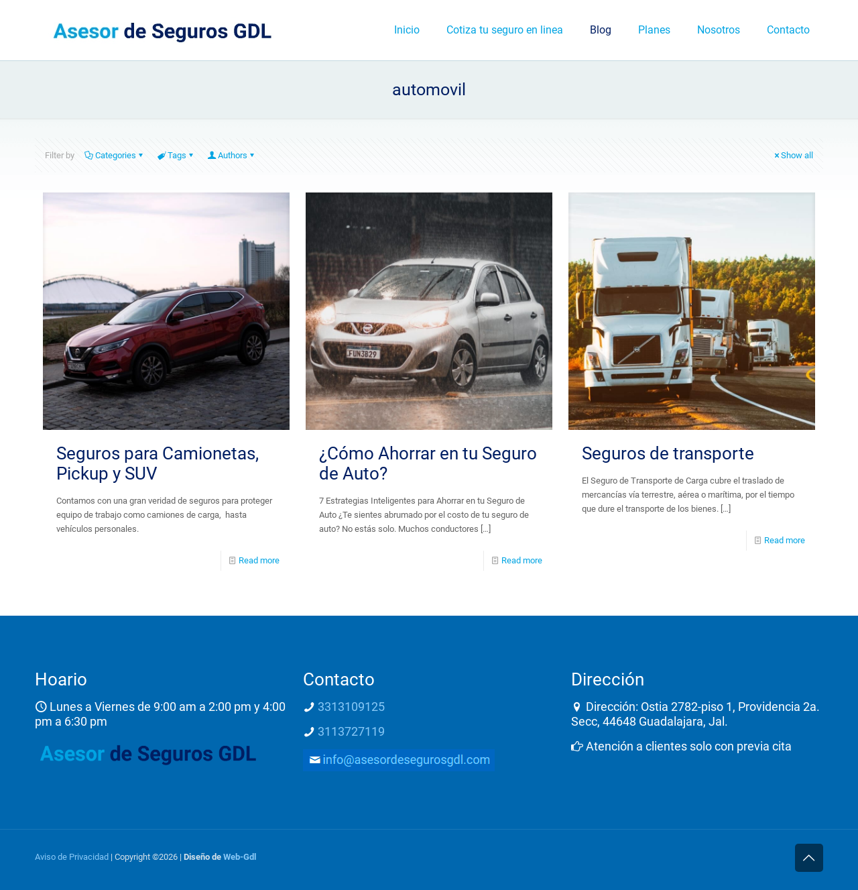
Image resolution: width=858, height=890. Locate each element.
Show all (792, 155)
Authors (231, 155)
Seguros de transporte (668, 453)
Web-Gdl (239, 857)
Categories (114, 155)
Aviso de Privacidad (72, 857)
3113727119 (351, 731)
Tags (176, 155)
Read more (259, 560)
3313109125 (351, 707)
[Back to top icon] (809, 858)
